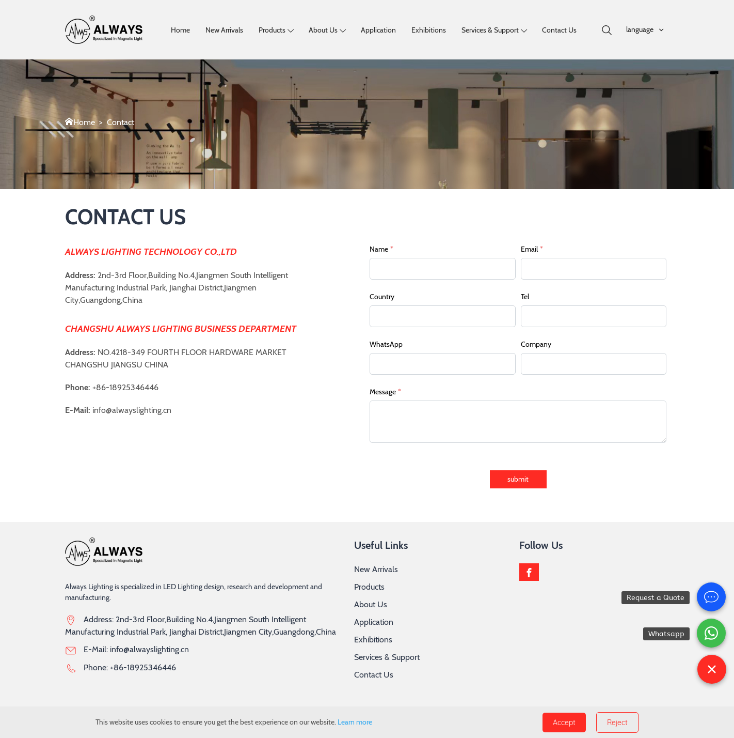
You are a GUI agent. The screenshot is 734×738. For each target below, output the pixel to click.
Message (385, 391)
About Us (370, 604)
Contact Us (559, 30)
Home (180, 30)
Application (378, 30)
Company (536, 344)
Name (381, 249)
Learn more (355, 722)
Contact (120, 122)
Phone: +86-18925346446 (130, 667)
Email (532, 249)
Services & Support (490, 30)
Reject (617, 722)
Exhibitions (428, 30)
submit (518, 479)
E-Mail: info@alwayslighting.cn (136, 649)
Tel (525, 296)
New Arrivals (224, 30)
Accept (564, 722)
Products (272, 30)
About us (323, 30)
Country (382, 296)
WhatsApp (386, 344)
